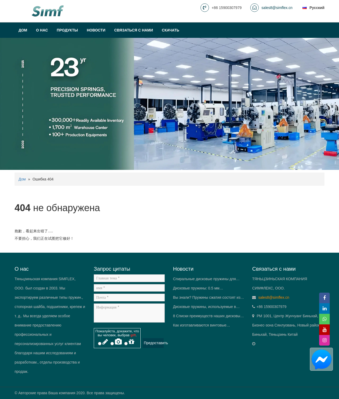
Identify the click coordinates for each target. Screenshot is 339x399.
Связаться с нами (133, 30)
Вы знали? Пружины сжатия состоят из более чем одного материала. (206, 298)
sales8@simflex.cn (276, 8)
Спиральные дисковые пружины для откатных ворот (204, 280)
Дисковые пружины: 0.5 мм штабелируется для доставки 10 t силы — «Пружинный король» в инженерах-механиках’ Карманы (206, 289)
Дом (23, 30)
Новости (96, 30)
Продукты (67, 30)
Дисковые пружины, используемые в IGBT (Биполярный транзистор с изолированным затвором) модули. (204, 308)
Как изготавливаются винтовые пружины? (199, 326)
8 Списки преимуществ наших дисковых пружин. (207, 317)
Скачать (170, 30)
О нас (42, 30)
